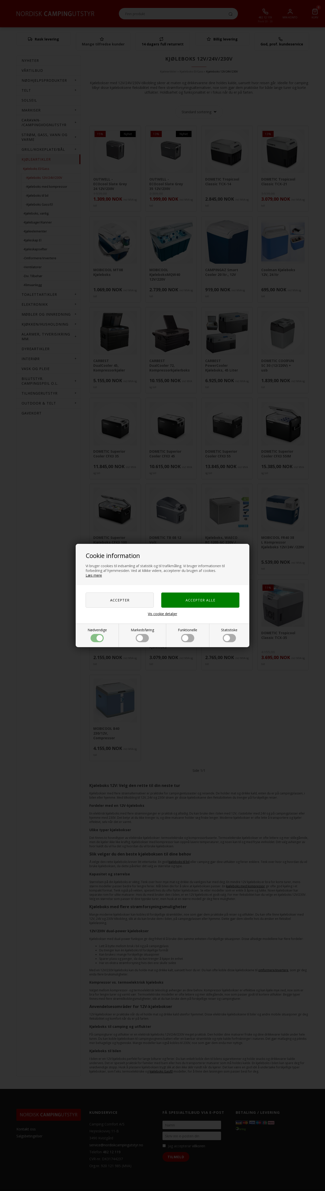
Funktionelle (187, 635)
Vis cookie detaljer (162, 613)
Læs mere (94, 575)
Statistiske (229, 635)
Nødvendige (97, 635)
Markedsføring (142, 635)
